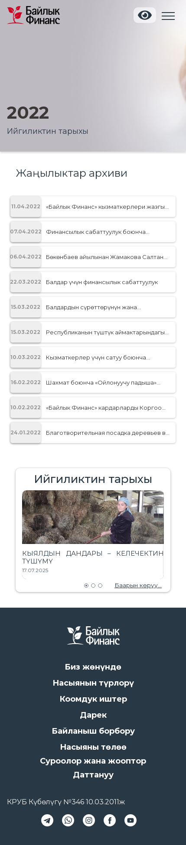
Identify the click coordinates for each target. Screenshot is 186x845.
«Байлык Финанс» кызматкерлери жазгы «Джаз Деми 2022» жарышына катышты (105, 206)
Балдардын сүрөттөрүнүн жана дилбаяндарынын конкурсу (91, 307)
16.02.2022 (26, 382)
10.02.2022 (25, 407)
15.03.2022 (25, 307)
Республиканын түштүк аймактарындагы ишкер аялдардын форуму (105, 332)
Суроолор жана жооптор (93, 761)
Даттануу (93, 775)
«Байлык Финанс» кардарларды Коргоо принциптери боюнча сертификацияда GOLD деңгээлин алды (104, 407)
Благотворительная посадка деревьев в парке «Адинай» (106, 432)
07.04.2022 (25, 231)
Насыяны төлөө (93, 747)
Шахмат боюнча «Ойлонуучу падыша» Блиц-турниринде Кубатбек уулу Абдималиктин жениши (101, 382)
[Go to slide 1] (86, 585)
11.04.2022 (25, 206)
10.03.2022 (25, 357)
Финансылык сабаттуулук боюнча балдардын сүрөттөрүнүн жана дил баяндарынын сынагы (97, 231)
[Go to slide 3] (100, 585)
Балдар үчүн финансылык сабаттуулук (102, 281)
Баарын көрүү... (138, 585)
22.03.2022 (25, 281)
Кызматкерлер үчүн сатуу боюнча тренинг (96, 357)
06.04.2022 (25, 256)
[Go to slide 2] (93, 585)
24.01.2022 (25, 432)
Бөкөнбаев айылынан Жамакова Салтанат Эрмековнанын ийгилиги (108, 256)
